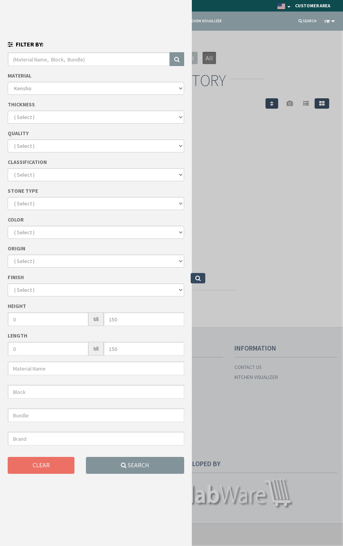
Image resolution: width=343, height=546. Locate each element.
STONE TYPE (23, 190)
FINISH (16, 277)
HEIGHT (17, 306)
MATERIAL (19, 75)
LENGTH (17, 335)
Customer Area (312, 5)
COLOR (16, 219)
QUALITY (18, 133)
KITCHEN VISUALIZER (204, 20)
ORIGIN (16, 248)
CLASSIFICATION (27, 162)
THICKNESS (21, 104)
